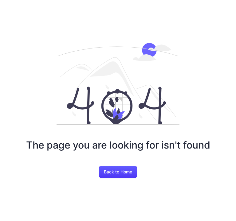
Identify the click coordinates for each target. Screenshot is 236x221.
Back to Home (118, 171)
